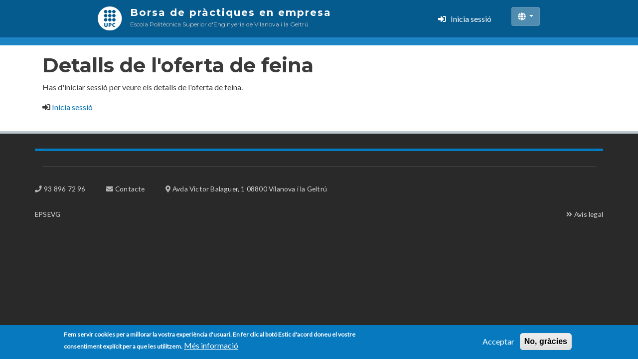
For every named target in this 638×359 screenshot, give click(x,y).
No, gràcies (545, 343)
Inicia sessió (471, 18)
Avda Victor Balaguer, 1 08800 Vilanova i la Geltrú (249, 188)
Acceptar (498, 343)
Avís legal (588, 214)
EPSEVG (47, 214)
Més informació (211, 347)
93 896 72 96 (64, 188)
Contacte (130, 188)
